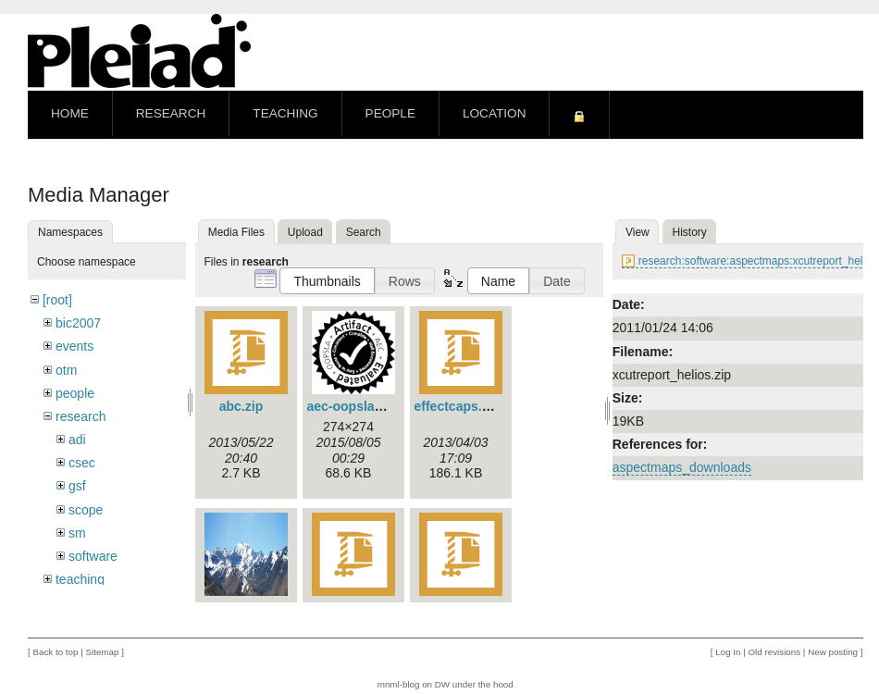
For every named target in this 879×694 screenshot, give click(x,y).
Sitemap (101, 652)
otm (66, 370)
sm (77, 533)
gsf (77, 485)
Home (70, 113)
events (74, 346)
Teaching (285, 113)
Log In (727, 652)
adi (77, 439)
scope (85, 509)
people (75, 393)
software (93, 556)
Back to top (55, 652)
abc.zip (241, 406)
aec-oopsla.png (354, 406)
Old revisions (775, 652)
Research (171, 113)
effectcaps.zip (458, 406)
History (690, 232)
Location (494, 113)
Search (363, 232)
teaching (80, 579)
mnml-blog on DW (414, 684)
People (390, 113)
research (80, 416)
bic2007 (78, 323)
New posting (833, 652)
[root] (57, 299)
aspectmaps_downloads (682, 467)
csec (81, 462)
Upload (305, 232)
